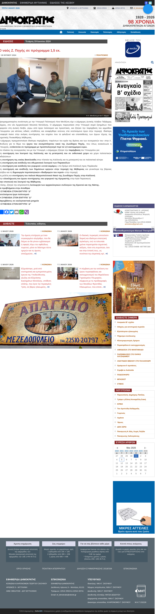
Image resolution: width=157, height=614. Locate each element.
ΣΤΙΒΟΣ (120, 384)
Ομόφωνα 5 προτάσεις (126, 366)
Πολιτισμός (107, 32)
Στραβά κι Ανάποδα (125, 370)
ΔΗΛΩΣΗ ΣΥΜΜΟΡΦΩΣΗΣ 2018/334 (94, 568)
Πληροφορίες (79, 37)
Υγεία (46, 37)
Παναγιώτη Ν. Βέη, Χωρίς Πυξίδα (131, 431)
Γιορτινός (121, 413)
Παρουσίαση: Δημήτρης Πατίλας (131, 395)
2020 (117, 451)
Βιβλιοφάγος (34, 37)
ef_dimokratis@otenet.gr (143, 8)
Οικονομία (95, 32)
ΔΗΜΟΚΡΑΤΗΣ (9, 3)
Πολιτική (70, 32)
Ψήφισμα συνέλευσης (126, 336)
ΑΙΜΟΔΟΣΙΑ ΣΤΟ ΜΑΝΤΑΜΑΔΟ (130, 350)
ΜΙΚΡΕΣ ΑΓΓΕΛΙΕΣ (134, 527)
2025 (141, 451)
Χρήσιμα (56, 37)
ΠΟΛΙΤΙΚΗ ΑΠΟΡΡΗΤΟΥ (53, 568)
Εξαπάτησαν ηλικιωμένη (127, 331)
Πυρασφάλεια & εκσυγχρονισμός (131, 345)
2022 (127, 451)
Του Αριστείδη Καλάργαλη (128, 409)
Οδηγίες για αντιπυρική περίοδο (131, 327)
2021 (122, 451)
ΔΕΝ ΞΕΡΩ (121, 427)
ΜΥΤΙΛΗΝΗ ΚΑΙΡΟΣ (134, 492)
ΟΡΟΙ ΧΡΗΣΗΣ (23, 568)
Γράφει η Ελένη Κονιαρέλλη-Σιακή (131, 399)
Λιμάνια (120, 418)
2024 (136, 451)
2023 (131, 451)
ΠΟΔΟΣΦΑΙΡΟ (123, 375)
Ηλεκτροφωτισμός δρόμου (128, 341)
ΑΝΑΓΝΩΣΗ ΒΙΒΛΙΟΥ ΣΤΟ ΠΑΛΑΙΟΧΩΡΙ (134, 361)
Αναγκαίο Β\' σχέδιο (125, 322)
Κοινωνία (82, 32)
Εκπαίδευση (135, 32)
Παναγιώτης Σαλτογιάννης (128, 436)
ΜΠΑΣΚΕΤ (121, 379)
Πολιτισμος (102, 55)
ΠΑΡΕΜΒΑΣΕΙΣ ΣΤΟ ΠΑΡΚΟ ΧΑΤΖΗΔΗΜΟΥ (129, 355)
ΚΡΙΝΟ (120, 404)
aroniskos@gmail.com (134, 224)
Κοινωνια (47, 231)
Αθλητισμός (121, 32)
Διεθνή (67, 37)
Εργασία (21, 37)
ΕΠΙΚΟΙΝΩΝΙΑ (130, 568)
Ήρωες (120, 422)
